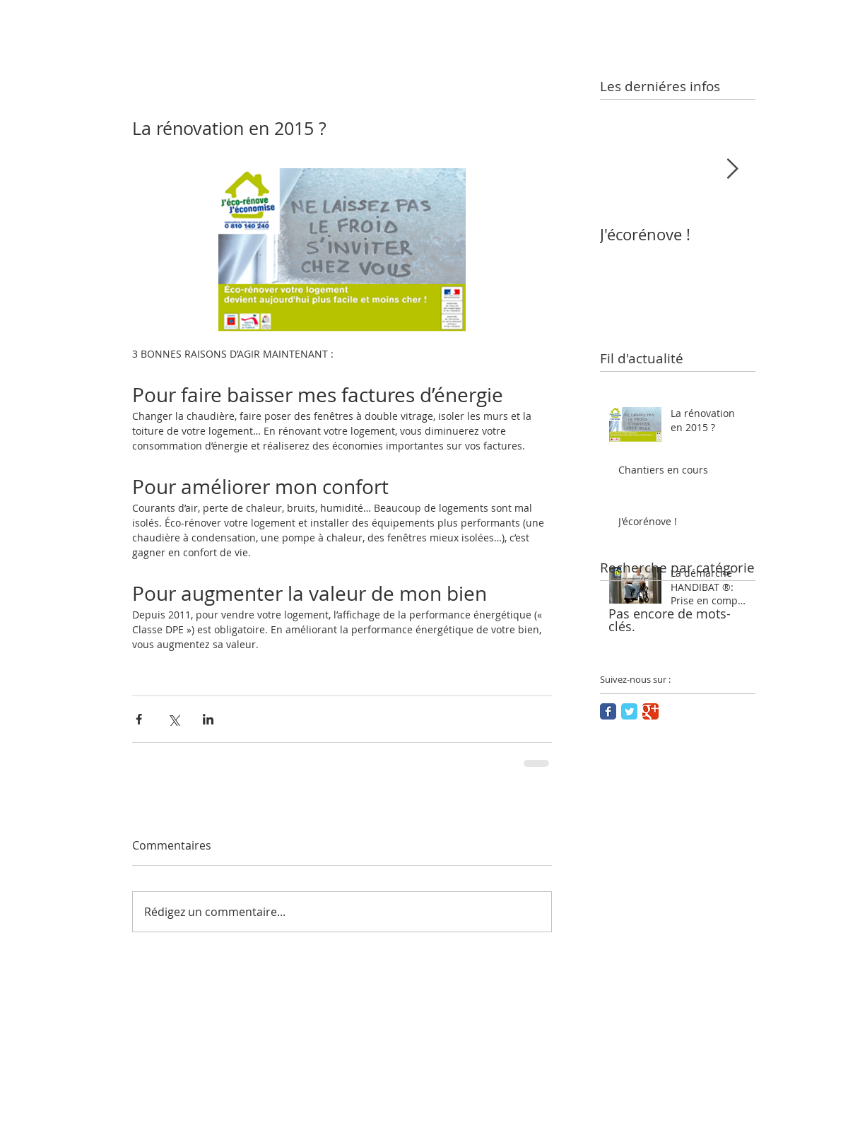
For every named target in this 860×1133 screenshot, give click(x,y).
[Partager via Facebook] (139, 719)
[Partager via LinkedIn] (208, 719)
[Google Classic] (650, 711)
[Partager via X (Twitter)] (173, 719)
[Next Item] (732, 169)
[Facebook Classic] (608, 711)
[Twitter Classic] (629, 711)
